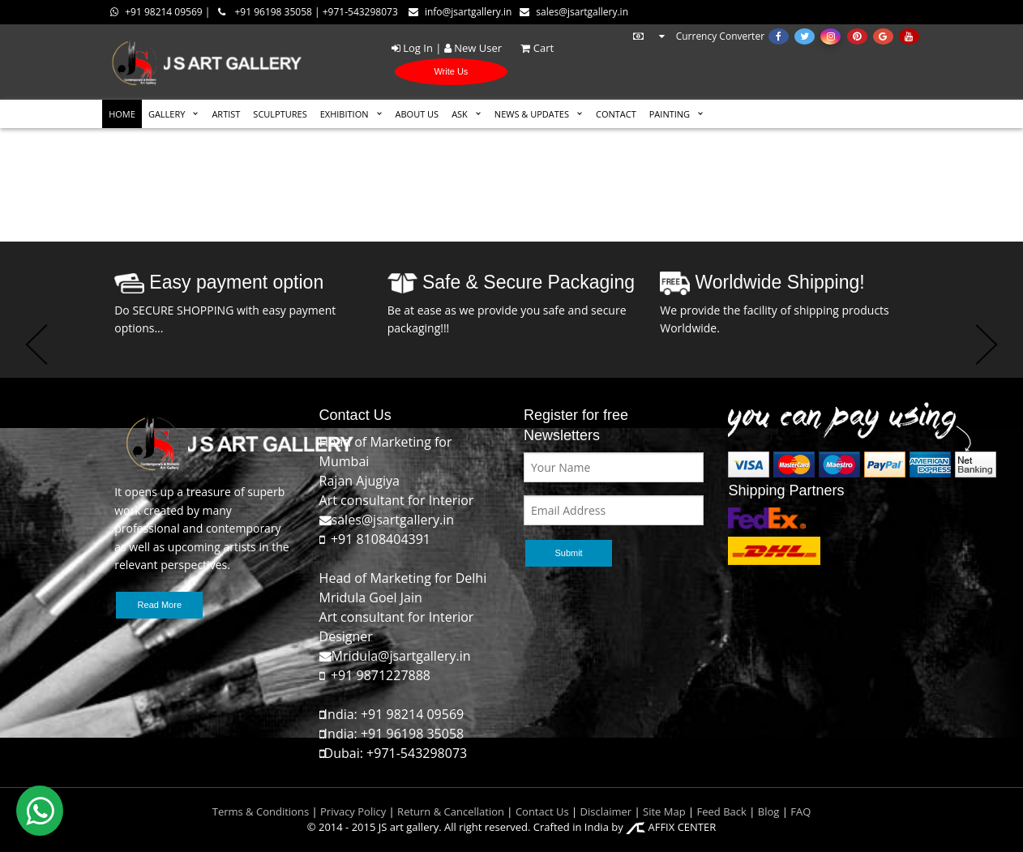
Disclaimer (604, 811)
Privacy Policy (353, 811)
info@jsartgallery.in (460, 12)
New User (473, 48)
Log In (412, 48)
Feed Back (722, 811)
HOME (122, 114)
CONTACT (616, 114)
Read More (160, 605)
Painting (669, 114)
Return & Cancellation (450, 811)
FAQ (800, 811)
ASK (460, 114)
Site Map (663, 811)
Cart (529, 48)
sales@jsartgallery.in (574, 12)
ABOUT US (417, 114)
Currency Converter (698, 36)
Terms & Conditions (260, 811)
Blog (769, 811)
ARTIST (226, 114)
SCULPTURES (279, 114)
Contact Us (542, 811)
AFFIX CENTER (671, 827)
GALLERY (167, 114)
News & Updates (531, 114)
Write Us (451, 71)
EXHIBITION (344, 114)
